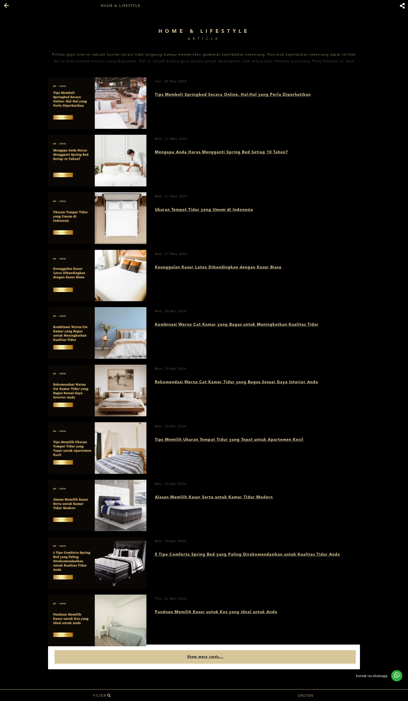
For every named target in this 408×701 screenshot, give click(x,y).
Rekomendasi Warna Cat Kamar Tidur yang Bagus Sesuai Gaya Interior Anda (236, 382)
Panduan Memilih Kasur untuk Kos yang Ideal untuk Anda (216, 612)
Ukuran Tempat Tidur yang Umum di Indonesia (204, 210)
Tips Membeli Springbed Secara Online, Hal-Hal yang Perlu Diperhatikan (233, 95)
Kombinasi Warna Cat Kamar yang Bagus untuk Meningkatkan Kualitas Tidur (237, 324)
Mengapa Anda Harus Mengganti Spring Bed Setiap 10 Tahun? (221, 152)
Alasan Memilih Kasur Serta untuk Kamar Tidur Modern (214, 497)
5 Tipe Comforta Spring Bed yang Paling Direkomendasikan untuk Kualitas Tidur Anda (247, 554)
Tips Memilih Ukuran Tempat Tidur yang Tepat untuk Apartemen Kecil (229, 440)
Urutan (306, 696)
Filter (102, 696)
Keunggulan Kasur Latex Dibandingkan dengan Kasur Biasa (218, 267)
